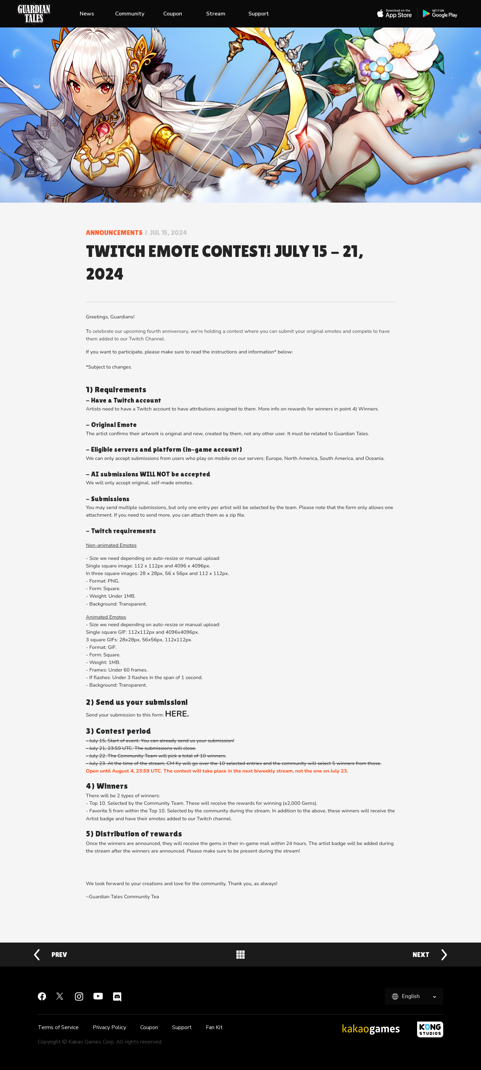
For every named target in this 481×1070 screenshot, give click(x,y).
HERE (176, 713)
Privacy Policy (109, 1027)
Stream (215, 14)
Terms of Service (58, 1027)
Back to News (240, 954)
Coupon (172, 14)
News (87, 14)
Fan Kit (214, 1027)
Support (258, 14)
